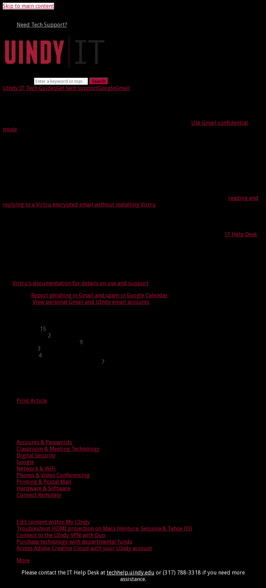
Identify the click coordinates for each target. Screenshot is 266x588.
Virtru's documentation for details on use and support (80, 283)
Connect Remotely (39, 495)
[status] (133, 253)
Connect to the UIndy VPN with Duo (61, 535)
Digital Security (36, 455)
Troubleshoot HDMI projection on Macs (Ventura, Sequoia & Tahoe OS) (104, 528)
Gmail (122, 88)
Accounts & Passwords (44, 442)
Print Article (32, 400)
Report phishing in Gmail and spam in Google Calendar (99, 295)
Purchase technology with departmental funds (74, 541)
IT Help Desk (241, 234)
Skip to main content (28, 6)
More (23, 560)
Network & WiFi (36, 468)
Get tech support (77, 88)
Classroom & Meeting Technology (58, 449)
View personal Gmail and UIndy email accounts (91, 302)
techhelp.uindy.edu (130, 572)
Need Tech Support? (42, 24)
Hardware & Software (43, 488)
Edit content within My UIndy (53, 522)
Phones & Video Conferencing (53, 475)
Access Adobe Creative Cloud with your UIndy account (84, 548)
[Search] (61, 81)
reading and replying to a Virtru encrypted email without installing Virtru (130, 201)
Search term (18, 81)
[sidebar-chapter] (140, 329)
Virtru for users (38, 268)
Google (106, 88)
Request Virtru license (51, 219)
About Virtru (32, 144)
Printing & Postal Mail (44, 482)
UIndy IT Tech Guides (29, 88)
